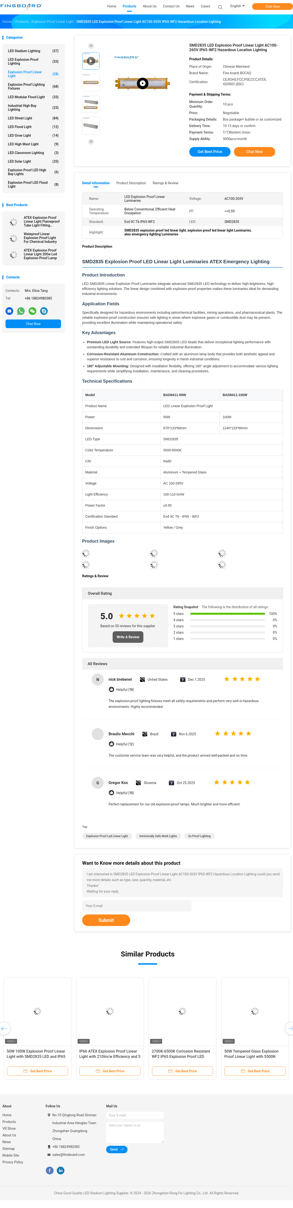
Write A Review (128, 637)
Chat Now (272, 6)
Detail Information (96, 183)
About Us (9, 1135)
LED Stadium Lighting (33, 51)
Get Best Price (210, 151)
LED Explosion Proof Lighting (33, 61)
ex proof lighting (200, 836)
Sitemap (8, 1149)
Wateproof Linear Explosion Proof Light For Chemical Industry (40, 238)
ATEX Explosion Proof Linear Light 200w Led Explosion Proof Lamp (40, 254)
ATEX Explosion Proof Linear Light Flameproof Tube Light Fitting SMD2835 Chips (42, 221)
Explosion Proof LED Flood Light (33, 184)
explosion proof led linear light (107, 836)
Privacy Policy (12, 1162)
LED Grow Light (33, 135)
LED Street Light (33, 118)
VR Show (9, 1128)
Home (7, 1115)
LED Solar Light (33, 161)
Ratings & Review (165, 183)
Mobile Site (10, 1155)
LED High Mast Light (33, 144)
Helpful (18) (125, 690)
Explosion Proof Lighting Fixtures (33, 86)
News (6, 1142)
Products (9, 1122)
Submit (106, 920)
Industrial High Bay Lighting (33, 107)
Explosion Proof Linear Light (33, 74)
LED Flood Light (33, 126)
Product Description (131, 183)
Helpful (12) (125, 744)
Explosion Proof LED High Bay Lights (33, 172)
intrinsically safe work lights (158, 836)
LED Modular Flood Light (33, 97)
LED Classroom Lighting (33, 152)
